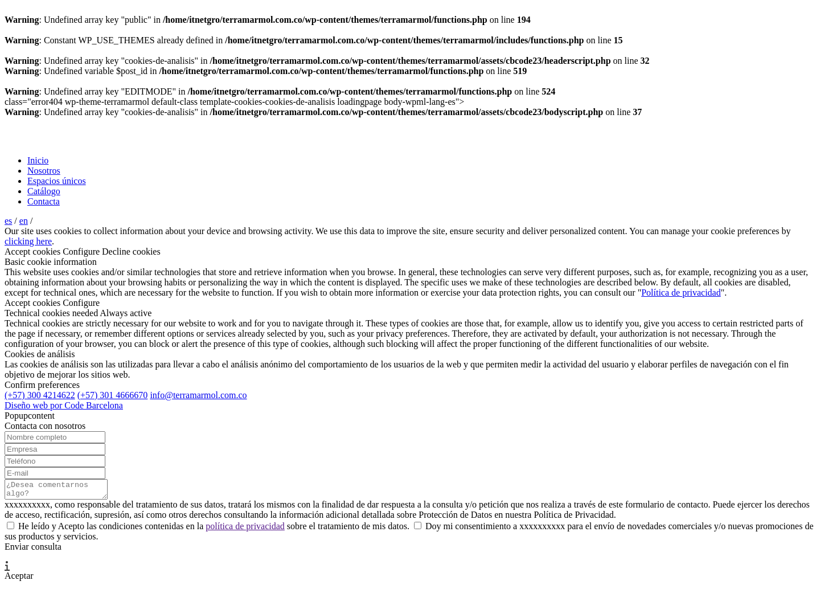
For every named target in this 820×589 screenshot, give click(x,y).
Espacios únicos (56, 181)
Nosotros (43, 170)
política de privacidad (245, 529)
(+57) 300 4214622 (40, 395)
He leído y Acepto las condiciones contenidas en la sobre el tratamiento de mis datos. (209, 529)
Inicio (37, 160)
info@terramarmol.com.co (198, 395)
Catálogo (43, 191)
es (8, 221)
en (23, 221)
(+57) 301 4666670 (112, 395)
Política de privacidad (681, 292)
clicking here (28, 241)
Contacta (43, 201)
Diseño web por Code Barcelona (64, 405)
